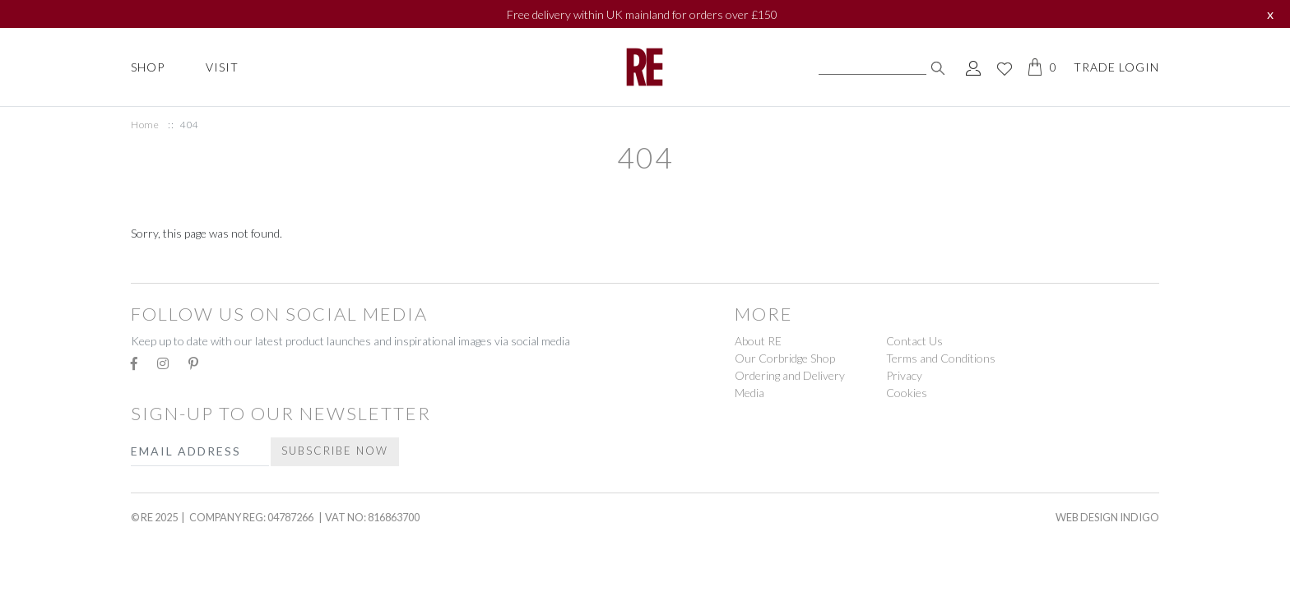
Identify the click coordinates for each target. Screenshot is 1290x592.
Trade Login (1116, 67)
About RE (758, 341)
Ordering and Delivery (790, 375)
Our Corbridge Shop (785, 358)
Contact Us (914, 341)
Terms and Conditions (940, 358)
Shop (148, 67)
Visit (222, 67)
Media (749, 393)
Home (145, 124)
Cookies (906, 393)
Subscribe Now (334, 450)
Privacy (904, 375)
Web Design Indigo (1107, 517)
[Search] (872, 67)
